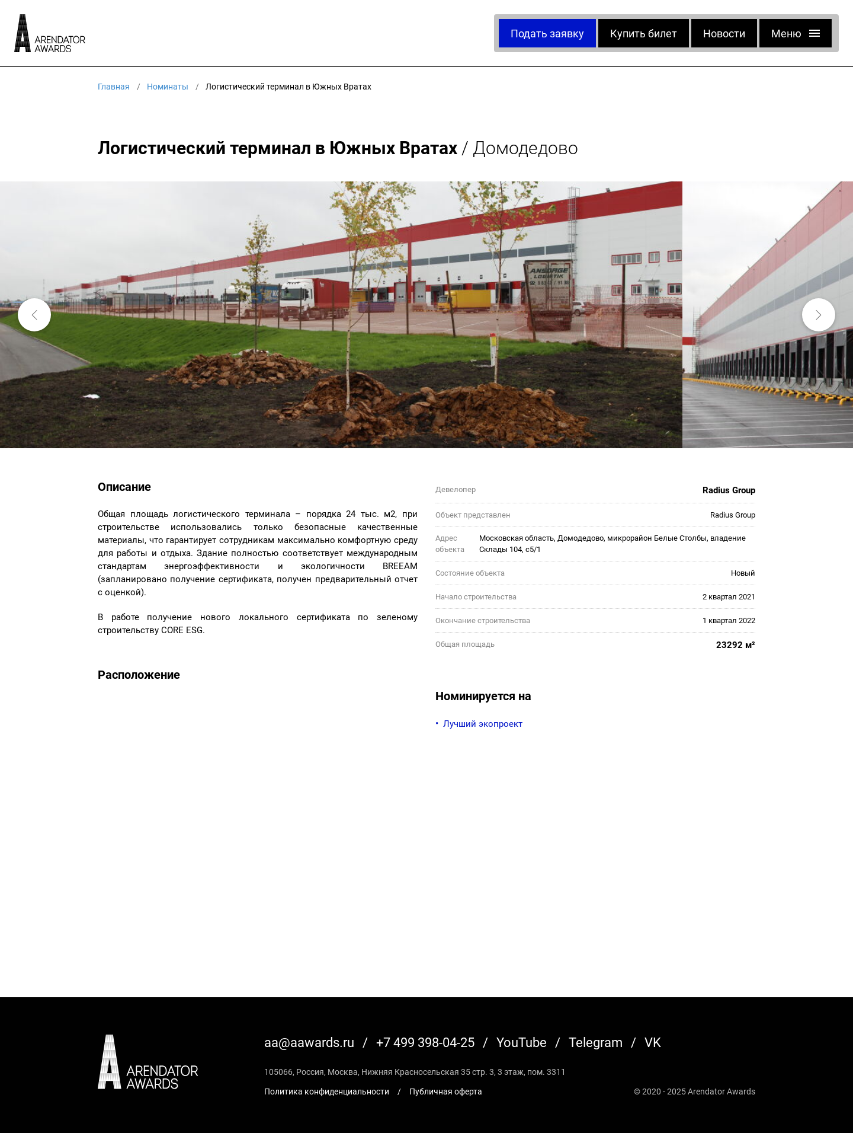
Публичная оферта (445, 1091)
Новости (724, 33)
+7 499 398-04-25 (425, 1042)
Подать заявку (547, 33)
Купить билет (643, 33)
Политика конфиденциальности (326, 1091)
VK (652, 1042)
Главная (114, 86)
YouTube (521, 1042)
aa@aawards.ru (309, 1042)
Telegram (596, 1042)
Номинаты (167, 86)
